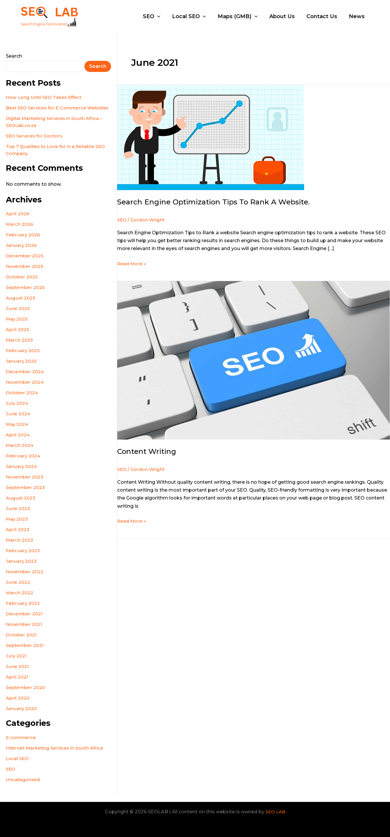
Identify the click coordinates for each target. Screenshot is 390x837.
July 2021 (16, 663)
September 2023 (26, 494)
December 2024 (25, 378)
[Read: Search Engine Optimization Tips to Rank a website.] (210, 137)
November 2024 (25, 389)
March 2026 (20, 231)
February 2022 (23, 610)
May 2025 (17, 326)
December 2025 (25, 263)
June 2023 (18, 515)
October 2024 (22, 399)
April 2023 (18, 536)
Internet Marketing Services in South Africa (56, 755)
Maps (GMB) (242, 16)
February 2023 (23, 557)
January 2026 (21, 252)
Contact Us (323, 16)
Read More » (132, 263)
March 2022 (20, 599)
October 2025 (22, 284)
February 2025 (23, 357)
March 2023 (20, 547)
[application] (164, 16)
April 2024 (18, 442)
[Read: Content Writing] (253, 360)
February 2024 (23, 463)
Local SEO (194, 16)
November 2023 (25, 484)
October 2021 (22, 642)
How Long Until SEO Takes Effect (45, 97)
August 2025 (21, 305)
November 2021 (24, 631)
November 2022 (25, 578)
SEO (158, 16)
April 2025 (18, 336)
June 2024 (18, 420)
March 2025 (20, 347)
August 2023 (21, 505)
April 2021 (17, 684)
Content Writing (148, 451)
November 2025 (25, 273)
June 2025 (18, 315)
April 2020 (18, 705)
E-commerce (21, 744)
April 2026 (18, 220)
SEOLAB (99, 16)
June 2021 (17, 673)
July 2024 (17, 410)
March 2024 (20, 452)
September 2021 (25, 652)
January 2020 (22, 715)
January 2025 (21, 368)
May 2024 (18, 431)
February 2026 (23, 241)
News (357, 16)
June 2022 (18, 589)
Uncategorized (23, 786)
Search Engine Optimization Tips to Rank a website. (218, 201)
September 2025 (26, 294)
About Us (285, 16)
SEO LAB (275, 811)
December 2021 (24, 621)
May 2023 (17, 526)
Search (14, 56)
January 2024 (22, 473)
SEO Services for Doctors (35, 143)
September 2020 (26, 694)
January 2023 (21, 568)
